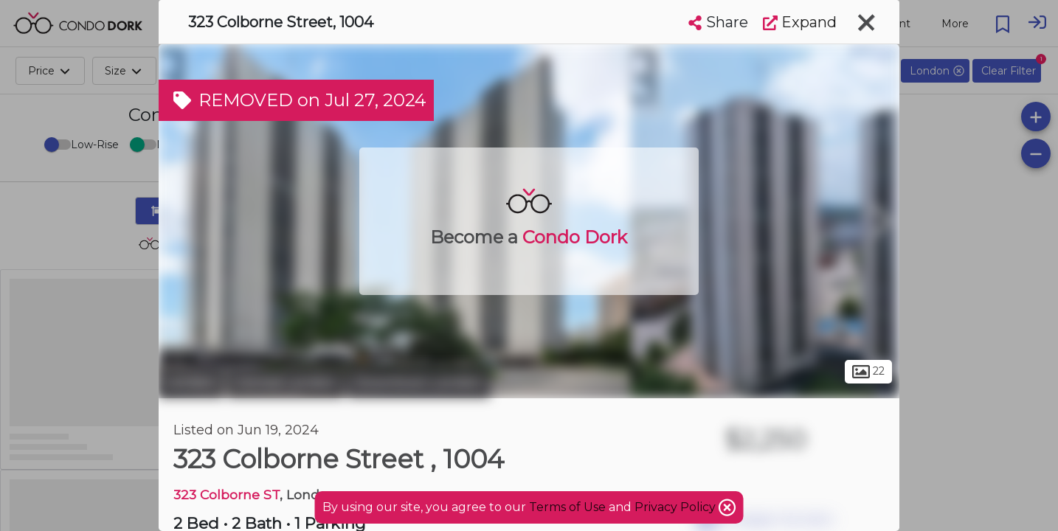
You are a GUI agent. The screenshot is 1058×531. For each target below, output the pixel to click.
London (191, 382)
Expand (800, 22)
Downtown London (419, 382)
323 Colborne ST (226, 494)
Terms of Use (567, 507)
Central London (285, 382)
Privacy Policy (677, 507)
